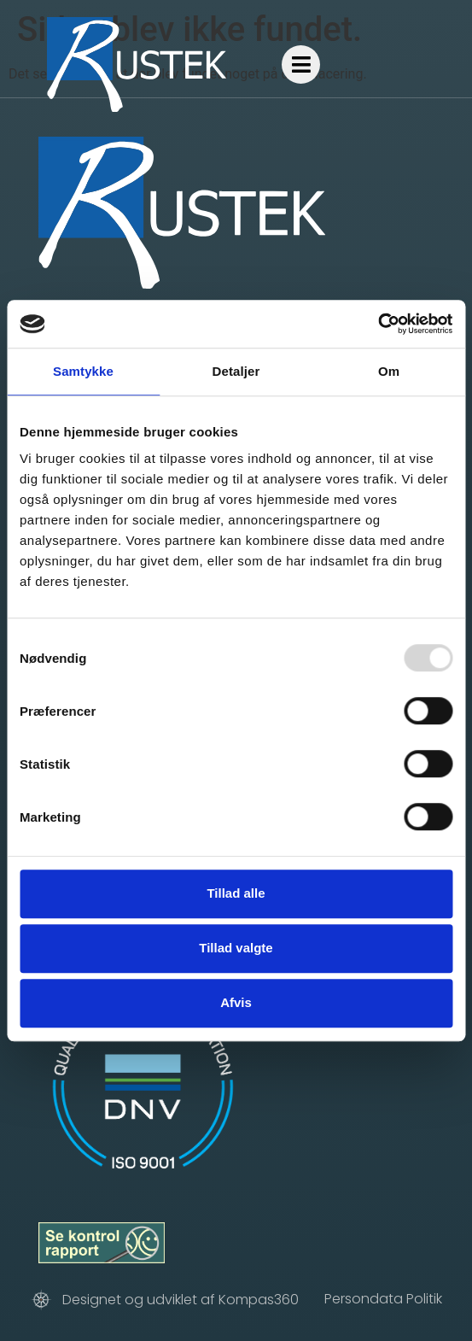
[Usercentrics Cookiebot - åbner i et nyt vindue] (377, 324)
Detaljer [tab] (236, 371)
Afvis (236, 1002)
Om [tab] (388, 371)
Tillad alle (236, 893)
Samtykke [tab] (83, 371)
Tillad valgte (235, 947)
